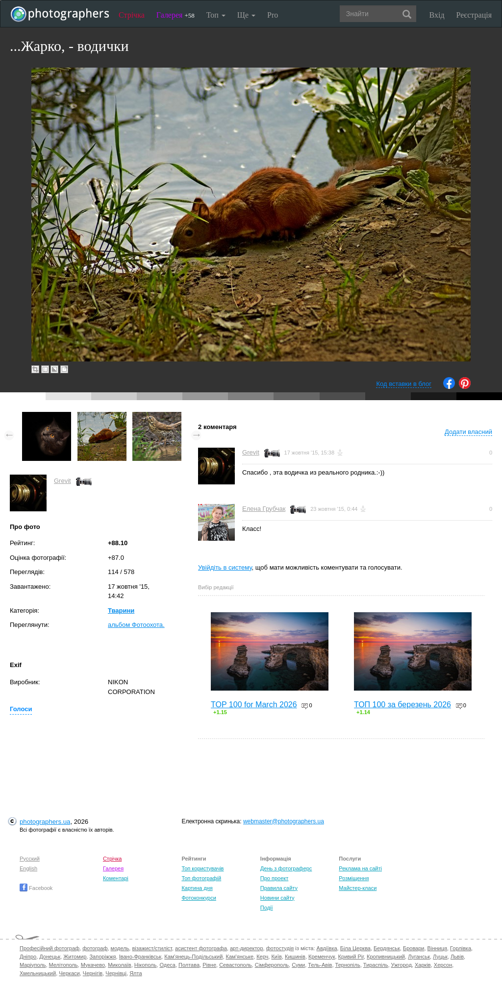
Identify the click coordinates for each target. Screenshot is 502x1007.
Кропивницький (386, 956)
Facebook (36, 888)
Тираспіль (375, 965)
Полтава (189, 965)
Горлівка (460, 948)
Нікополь (145, 965)
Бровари (414, 948)
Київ (276, 956)
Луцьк (440, 956)
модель (120, 948)
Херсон (443, 965)
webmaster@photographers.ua (283, 821)
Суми (298, 965)
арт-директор (246, 948)
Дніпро (28, 956)
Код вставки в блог (403, 383)
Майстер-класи (357, 888)
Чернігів (92, 973)
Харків (423, 965)
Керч (262, 956)
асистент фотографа (201, 948)
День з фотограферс (286, 868)
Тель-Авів (320, 965)
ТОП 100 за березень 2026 (402, 704)
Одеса (167, 965)
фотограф (94, 948)
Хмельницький (38, 973)
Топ (216, 15)
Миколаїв (119, 965)
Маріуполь (33, 965)
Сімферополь (272, 965)
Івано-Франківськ (140, 956)
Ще (246, 15)
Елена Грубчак (263, 508)
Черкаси (69, 973)
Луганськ (419, 956)
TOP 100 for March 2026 (254, 704)
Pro (272, 15)
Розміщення (354, 878)
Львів (457, 956)
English (28, 868)
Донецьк (49, 956)
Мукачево (93, 965)
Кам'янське (240, 956)
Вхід (437, 15)
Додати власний (468, 431)
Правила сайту (279, 888)
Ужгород (401, 965)
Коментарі (115, 878)
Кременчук (321, 956)
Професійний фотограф (49, 948)
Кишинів (295, 956)
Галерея (175, 15)
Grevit (62, 480)
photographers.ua (45, 821)
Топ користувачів (202, 868)
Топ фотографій (201, 878)
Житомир (74, 956)
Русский (30, 859)
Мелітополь (63, 965)
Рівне (209, 965)
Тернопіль (347, 965)
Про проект (274, 878)
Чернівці (115, 973)
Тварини (121, 610)
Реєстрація (474, 15)
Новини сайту (277, 898)
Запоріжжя (102, 956)
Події (266, 908)
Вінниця (437, 948)
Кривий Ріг (351, 956)
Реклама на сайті (360, 868)
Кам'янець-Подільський (193, 956)
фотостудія (280, 948)
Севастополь (235, 965)
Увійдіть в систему (225, 567)
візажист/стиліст (152, 948)
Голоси (21, 709)
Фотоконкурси (198, 898)
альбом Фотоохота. (136, 624)
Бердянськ (387, 948)
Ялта (135, 973)
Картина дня (196, 888)
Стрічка (132, 15)
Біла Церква (355, 948)
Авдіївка (327, 948)
